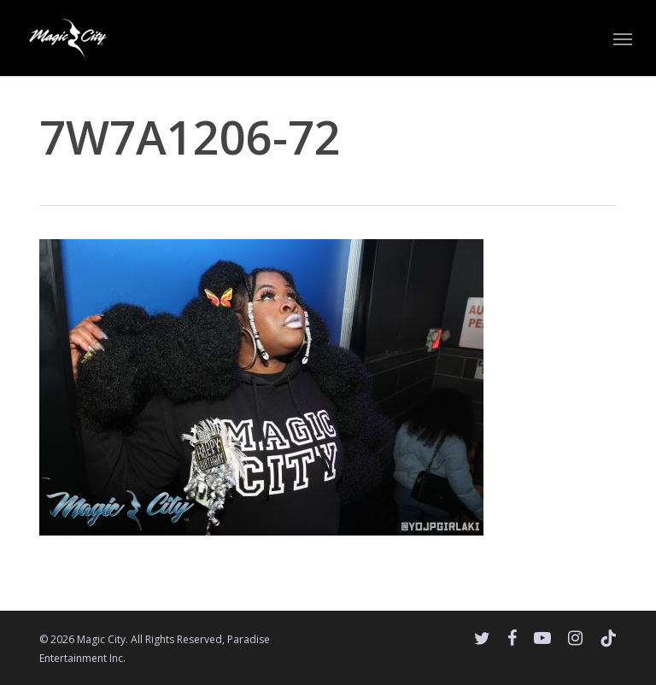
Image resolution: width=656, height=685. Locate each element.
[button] (622, 38)
